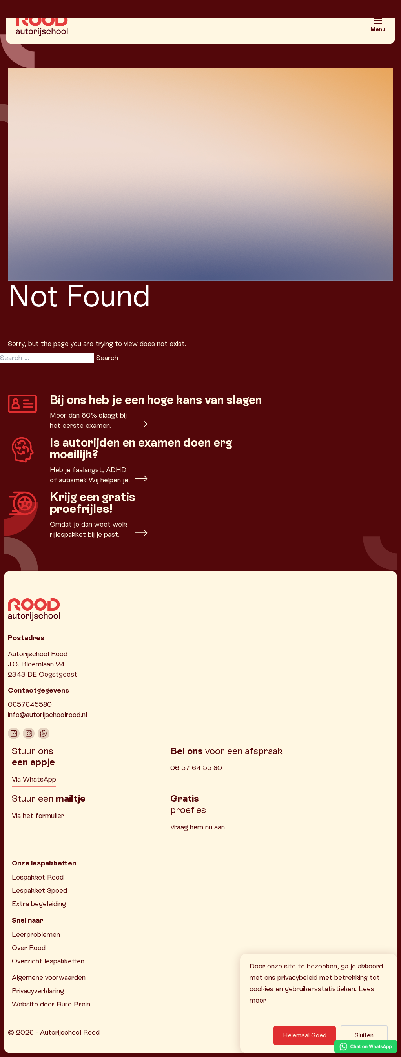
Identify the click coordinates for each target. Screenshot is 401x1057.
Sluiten (364, 1035)
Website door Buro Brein (51, 1004)
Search (107, 357)
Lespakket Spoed (39, 890)
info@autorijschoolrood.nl (47, 714)
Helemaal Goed (304, 1035)
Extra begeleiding (39, 904)
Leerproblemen (36, 934)
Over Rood (29, 947)
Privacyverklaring (38, 990)
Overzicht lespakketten (48, 961)
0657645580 (30, 704)
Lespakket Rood (38, 877)
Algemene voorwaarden (49, 977)
